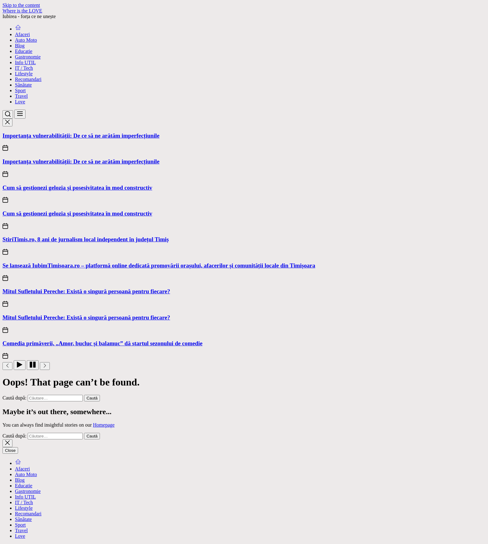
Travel (21, 96)
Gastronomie (28, 56)
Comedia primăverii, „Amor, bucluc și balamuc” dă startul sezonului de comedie (102, 343)
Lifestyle (24, 73)
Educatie (23, 51)
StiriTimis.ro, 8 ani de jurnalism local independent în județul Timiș (85, 239)
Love (20, 101)
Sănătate (23, 85)
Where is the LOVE (22, 10)
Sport (20, 90)
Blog (20, 45)
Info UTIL (25, 62)
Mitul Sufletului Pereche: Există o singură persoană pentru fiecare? (86, 291)
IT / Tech (24, 68)
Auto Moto (26, 40)
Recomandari (28, 79)
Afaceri (22, 34)
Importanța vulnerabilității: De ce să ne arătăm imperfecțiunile (80, 135)
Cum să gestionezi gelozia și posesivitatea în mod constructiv (77, 187)
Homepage (104, 425)
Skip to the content (21, 5)
